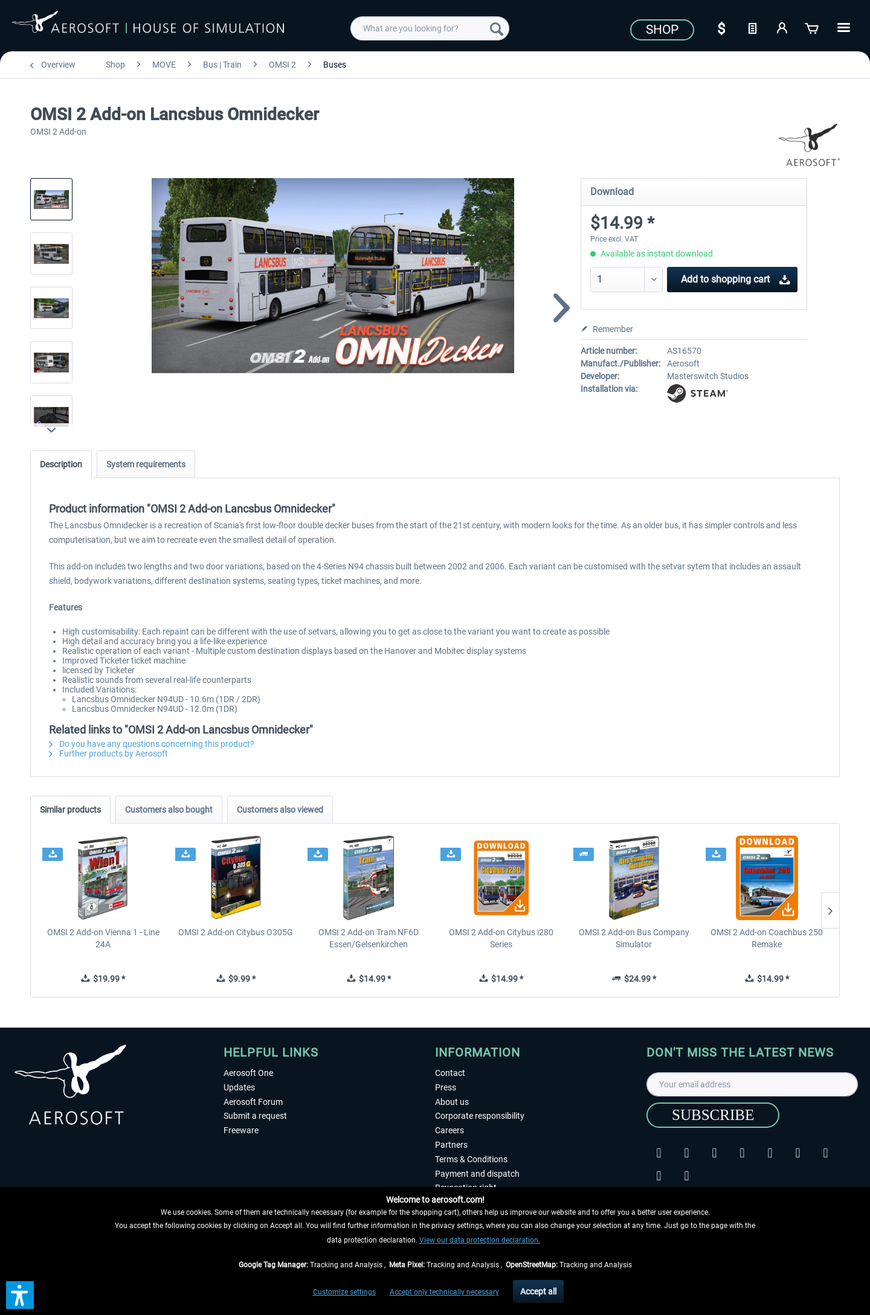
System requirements (145, 464)
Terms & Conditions (471, 1159)
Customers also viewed (280, 809)
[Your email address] (752, 1084)
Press (445, 1087)
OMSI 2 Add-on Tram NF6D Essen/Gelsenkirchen (368, 938)
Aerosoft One (248, 1073)
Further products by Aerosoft (108, 753)
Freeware (241, 1130)
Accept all (538, 1291)
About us (452, 1102)
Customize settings (344, 1292)
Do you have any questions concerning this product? (151, 744)
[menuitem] (429, 28)
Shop (662, 29)
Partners (451, 1145)
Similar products (70, 809)
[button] (20, 1295)
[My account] (782, 27)
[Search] (496, 28)
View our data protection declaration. (479, 1240)
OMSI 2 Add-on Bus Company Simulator (634, 938)
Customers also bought (169, 809)
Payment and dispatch (477, 1174)
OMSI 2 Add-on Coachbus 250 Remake (766, 938)
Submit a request (255, 1116)
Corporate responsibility (479, 1116)
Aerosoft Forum (253, 1102)
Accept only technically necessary (444, 1292)
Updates (239, 1087)
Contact (450, 1073)
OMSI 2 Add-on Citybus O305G (235, 932)
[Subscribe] (712, 1115)
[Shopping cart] (813, 27)
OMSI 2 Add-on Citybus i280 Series (501, 938)
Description (61, 464)
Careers (449, 1130)
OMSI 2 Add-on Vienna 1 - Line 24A (103, 938)
